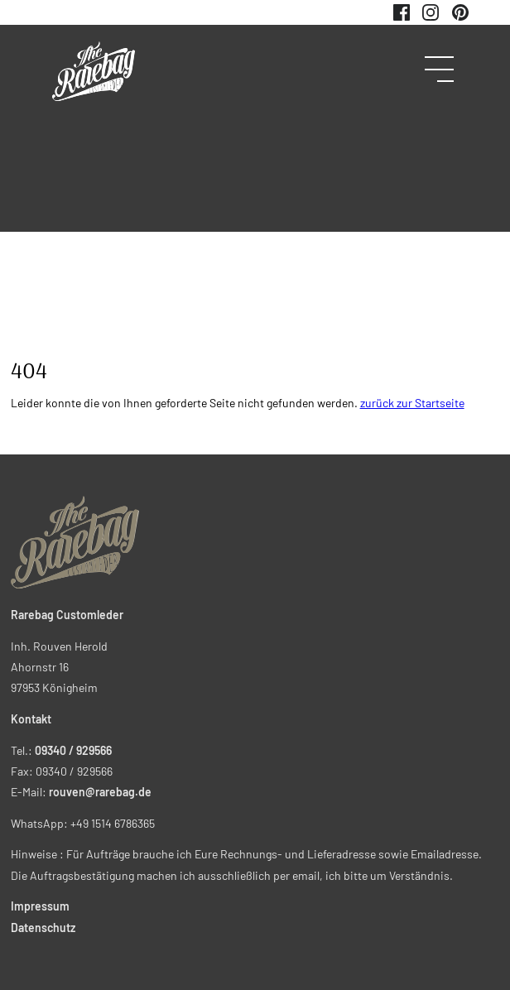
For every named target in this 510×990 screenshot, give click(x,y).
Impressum (40, 906)
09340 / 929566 (73, 750)
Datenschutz (43, 927)
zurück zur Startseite (412, 403)
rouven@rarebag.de (100, 792)
